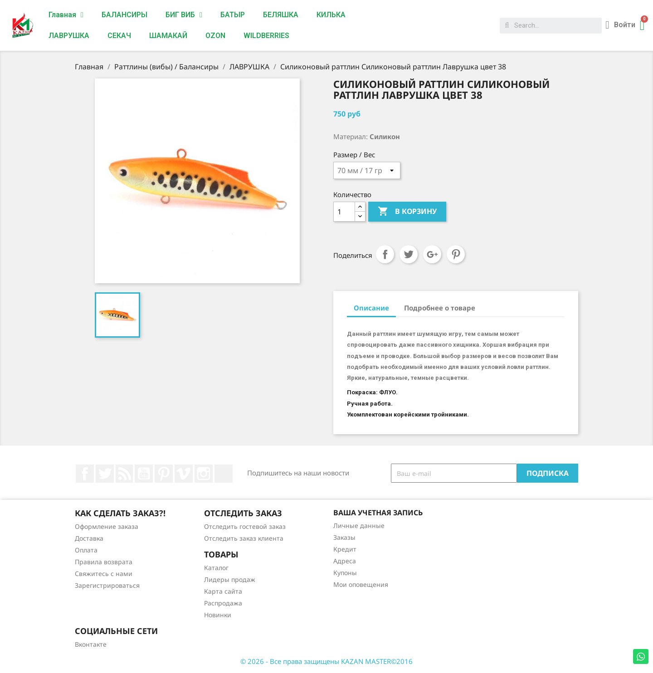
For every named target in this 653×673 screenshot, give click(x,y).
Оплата (86, 550)
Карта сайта (223, 591)
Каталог (216, 567)
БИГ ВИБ (184, 15)
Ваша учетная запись (378, 513)
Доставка (89, 538)
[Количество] (344, 212)
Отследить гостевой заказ (245, 526)
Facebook (85, 474)
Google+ (432, 254)
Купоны (345, 572)
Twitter (105, 474)
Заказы (344, 537)
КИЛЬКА (331, 14)
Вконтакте (91, 644)
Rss (124, 474)
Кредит (344, 549)
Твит (409, 254)
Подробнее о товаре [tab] (439, 307)
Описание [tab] (371, 307)
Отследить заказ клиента (243, 538)
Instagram (204, 474)
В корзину (407, 212)
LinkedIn (223, 474)
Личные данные (359, 525)
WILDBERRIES (266, 35)
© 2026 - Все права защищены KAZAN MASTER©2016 (326, 661)
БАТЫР (232, 14)
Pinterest (456, 254)
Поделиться (385, 254)
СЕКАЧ (119, 35)
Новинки (217, 614)
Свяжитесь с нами (103, 573)
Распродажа (223, 603)
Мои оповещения (360, 584)
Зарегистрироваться (107, 585)
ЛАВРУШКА (69, 35)
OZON (215, 35)
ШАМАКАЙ (168, 35)
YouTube (144, 474)
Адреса (344, 561)
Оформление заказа (106, 526)
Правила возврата (103, 561)
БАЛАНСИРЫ (124, 14)
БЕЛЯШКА (280, 14)
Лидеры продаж (229, 579)
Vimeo (184, 474)
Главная (66, 15)
